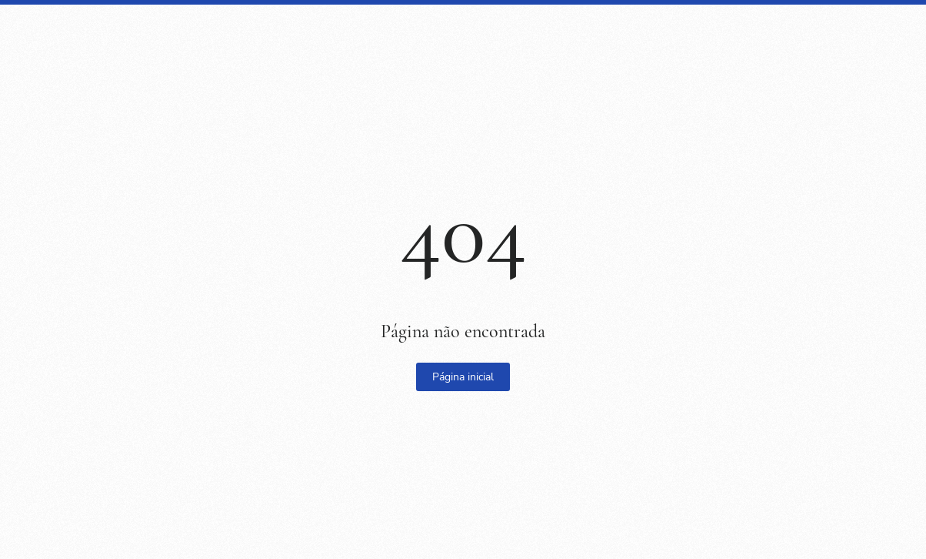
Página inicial (463, 377)
